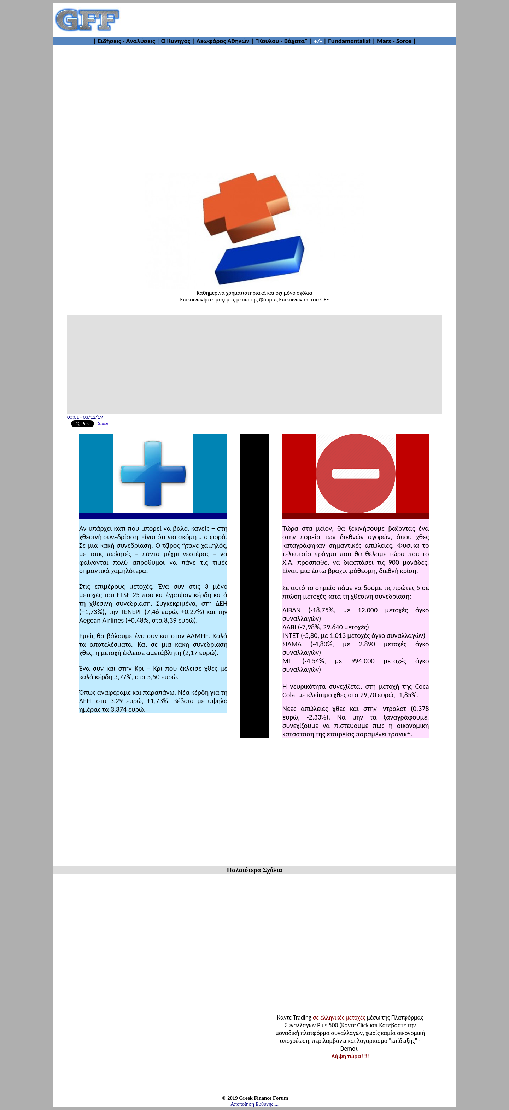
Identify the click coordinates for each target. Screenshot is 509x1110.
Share (103, 423)
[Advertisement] (288, 20)
